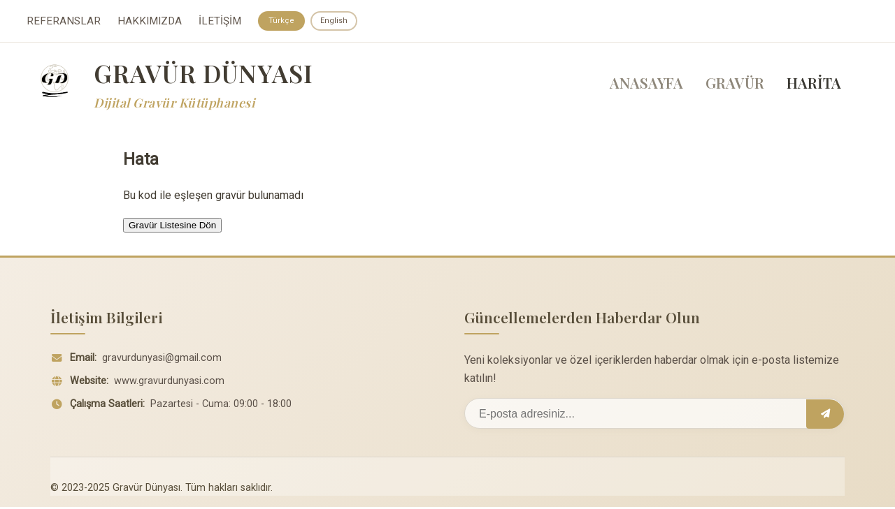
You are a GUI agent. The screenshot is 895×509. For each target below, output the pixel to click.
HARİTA (814, 84)
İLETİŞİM (220, 21)
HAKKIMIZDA (149, 21)
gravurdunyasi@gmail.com (162, 360)
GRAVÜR (735, 84)
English (337, 21)
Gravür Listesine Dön (172, 226)
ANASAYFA (646, 84)
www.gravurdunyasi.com (169, 383)
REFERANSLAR (64, 21)
